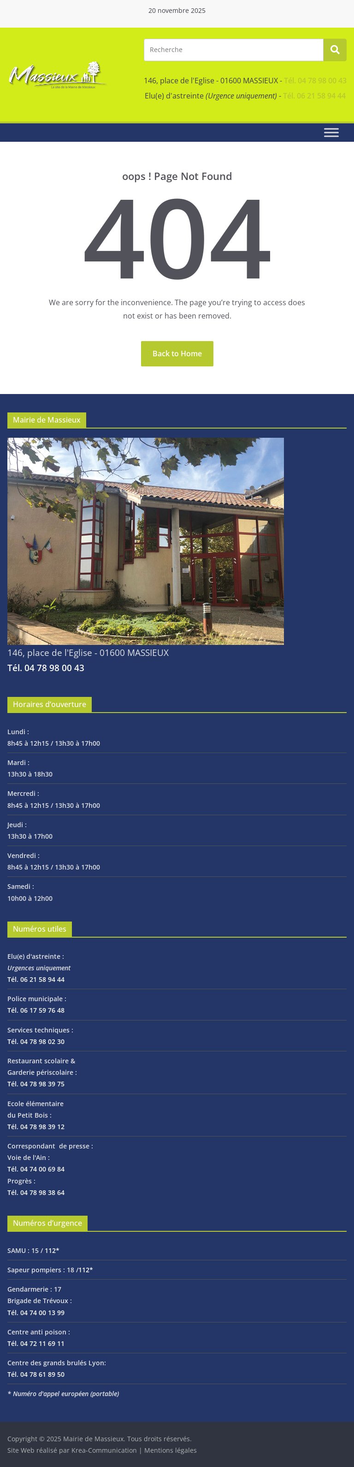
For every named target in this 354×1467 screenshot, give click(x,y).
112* (52, 1250)
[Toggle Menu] (331, 132)
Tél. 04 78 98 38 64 (36, 1192)
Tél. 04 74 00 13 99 (36, 1312)
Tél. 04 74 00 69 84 (36, 1169)
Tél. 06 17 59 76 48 (36, 1010)
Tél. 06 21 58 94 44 (314, 96)
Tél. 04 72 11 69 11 (36, 1343)
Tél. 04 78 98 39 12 (36, 1126)
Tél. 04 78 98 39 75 (36, 1083)
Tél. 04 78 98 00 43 (315, 80)
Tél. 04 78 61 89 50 (36, 1374)
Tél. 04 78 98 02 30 (36, 1041)
